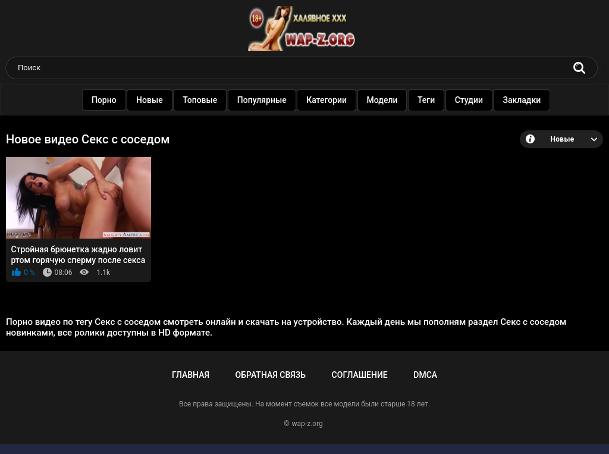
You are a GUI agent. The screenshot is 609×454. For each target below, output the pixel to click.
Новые (149, 100)
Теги (426, 100)
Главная (190, 375)
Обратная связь (271, 375)
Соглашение (360, 375)
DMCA (425, 375)
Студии (468, 100)
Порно (103, 100)
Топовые (200, 100)
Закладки (522, 100)
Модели (381, 100)
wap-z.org (307, 423)
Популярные (261, 100)
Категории (326, 100)
